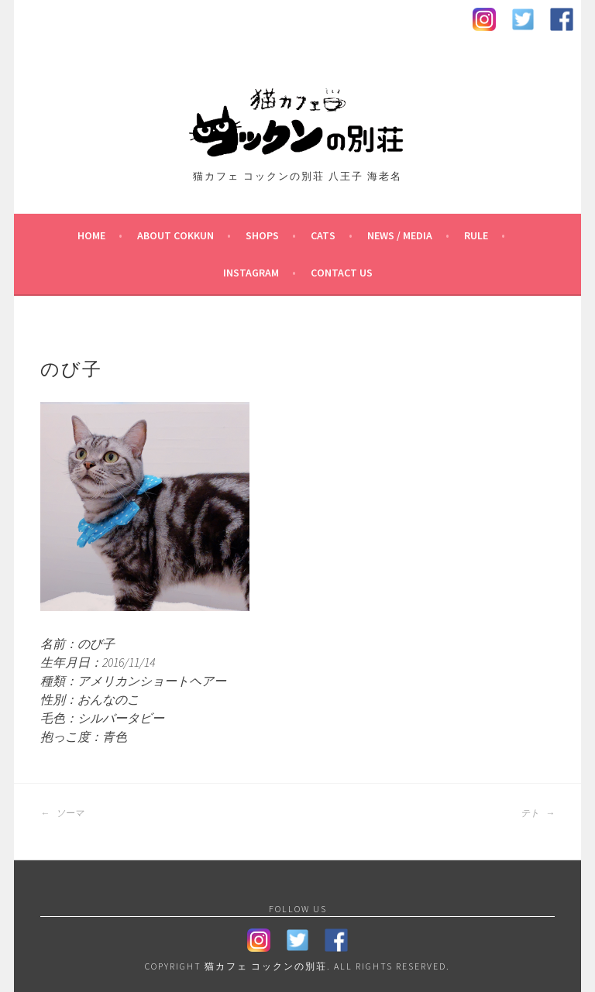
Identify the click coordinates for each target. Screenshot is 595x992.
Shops (262, 235)
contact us (342, 273)
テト (538, 813)
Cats (323, 235)
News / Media (399, 235)
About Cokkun (175, 235)
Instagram (251, 273)
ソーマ (62, 813)
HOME (91, 235)
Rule (476, 235)
